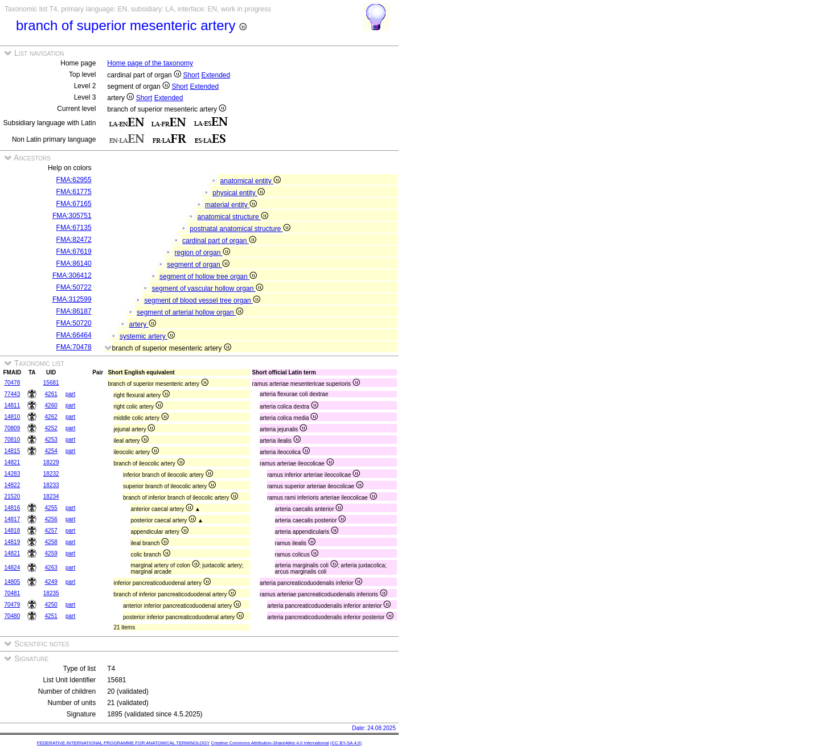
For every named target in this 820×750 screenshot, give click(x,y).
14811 (12, 405)
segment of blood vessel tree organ (202, 300)
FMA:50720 (74, 323)
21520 (12, 496)
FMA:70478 (74, 347)
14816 (12, 508)
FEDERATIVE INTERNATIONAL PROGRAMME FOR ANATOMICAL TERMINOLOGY (123, 742)
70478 (12, 383)
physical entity (238, 193)
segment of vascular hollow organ (207, 288)
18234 (51, 496)
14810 (12, 417)
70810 (12, 439)
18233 (51, 485)
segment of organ (198, 265)
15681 (51, 383)
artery (142, 324)
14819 (12, 542)
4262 (51, 417)
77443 (12, 394)
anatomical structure (233, 217)
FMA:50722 (74, 287)
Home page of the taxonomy (150, 63)
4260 (51, 405)
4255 (51, 508)
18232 (51, 474)
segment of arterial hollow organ (190, 312)
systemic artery (147, 336)
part (70, 394)
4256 (51, 519)
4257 (51, 531)
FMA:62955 (74, 180)
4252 (51, 428)
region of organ (202, 253)
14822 (12, 485)
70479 (12, 604)
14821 (12, 462)
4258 (51, 542)
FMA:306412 (72, 275)
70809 (12, 428)
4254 (51, 451)
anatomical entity (250, 181)
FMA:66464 (74, 335)
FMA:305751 (72, 216)
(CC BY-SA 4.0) (346, 742)
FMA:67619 (74, 252)
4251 (51, 616)
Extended (215, 75)
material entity (231, 205)
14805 (12, 582)
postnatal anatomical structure (240, 229)
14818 (12, 531)
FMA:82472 (74, 240)
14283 (12, 474)
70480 (12, 616)
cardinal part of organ (219, 241)
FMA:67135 (74, 228)
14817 (12, 519)
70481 (12, 593)
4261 (51, 394)
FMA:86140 (74, 263)
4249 (51, 582)
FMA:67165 (74, 204)
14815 (12, 451)
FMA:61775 (74, 192)
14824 (12, 567)
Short (191, 75)
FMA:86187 (74, 311)
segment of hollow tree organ (208, 277)
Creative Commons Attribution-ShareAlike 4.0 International (270, 742)
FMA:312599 (72, 299)
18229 (51, 462)
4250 (51, 604)
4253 (51, 439)
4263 (51, 567)
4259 (51, 553)
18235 (51, 593)
